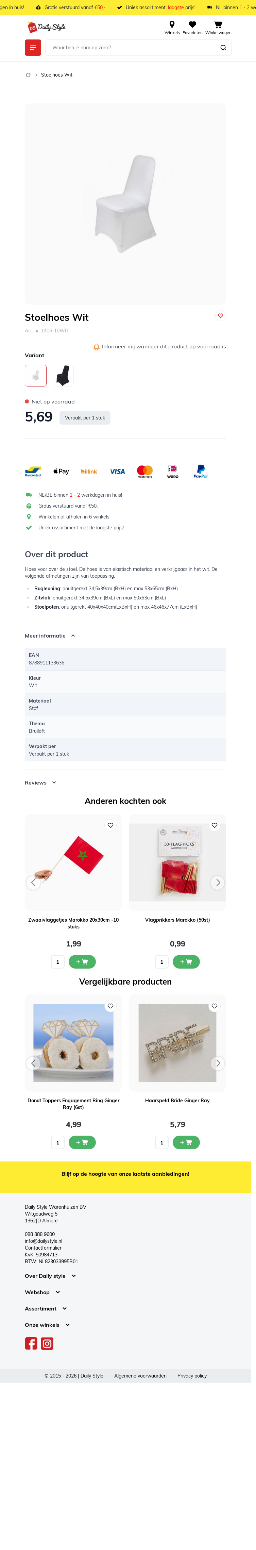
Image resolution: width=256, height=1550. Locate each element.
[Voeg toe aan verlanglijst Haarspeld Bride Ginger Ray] (214, 1006)
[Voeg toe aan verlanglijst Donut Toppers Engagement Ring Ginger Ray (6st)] (110, 1006)
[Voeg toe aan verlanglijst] (220, 315)
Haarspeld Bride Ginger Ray (177, 1101)
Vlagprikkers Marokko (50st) (177, 920)
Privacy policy (192, 1376)
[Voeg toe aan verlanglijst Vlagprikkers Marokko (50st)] (214, 825)
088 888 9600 (40, 1234)
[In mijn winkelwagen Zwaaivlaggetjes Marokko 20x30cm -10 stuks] (82, 962)
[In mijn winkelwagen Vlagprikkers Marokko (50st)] (186, 962)
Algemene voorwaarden (140, 1376)
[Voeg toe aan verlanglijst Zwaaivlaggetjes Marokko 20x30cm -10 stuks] (110, 825)
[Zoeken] (223, 47)
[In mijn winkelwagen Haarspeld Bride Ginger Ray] (186, 1142)
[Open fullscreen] (125, 204)
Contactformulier (43, 1248)
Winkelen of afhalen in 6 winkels (73, 517)
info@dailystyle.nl (43, 1241)
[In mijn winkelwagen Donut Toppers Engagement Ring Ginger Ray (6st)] (82, 1142)
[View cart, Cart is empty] (218, 27)
